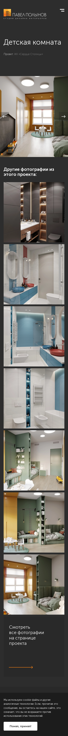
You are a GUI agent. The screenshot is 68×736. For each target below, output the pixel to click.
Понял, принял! (20, 726)
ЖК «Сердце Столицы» (28, 54)
